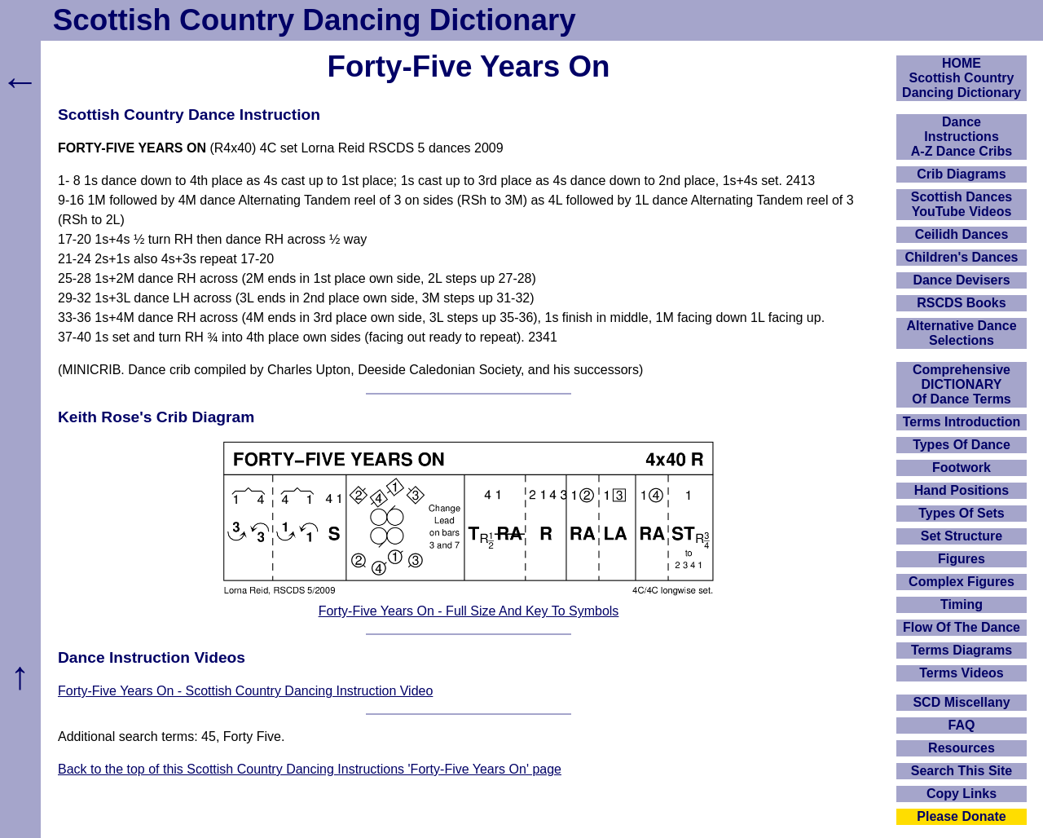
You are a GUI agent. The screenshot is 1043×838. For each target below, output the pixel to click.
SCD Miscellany (961, 702)
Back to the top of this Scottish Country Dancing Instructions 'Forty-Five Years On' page (309, 769)
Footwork (961, 467)
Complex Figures (961, 582)
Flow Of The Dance (961, 627)
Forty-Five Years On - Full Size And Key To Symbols (469, 611)
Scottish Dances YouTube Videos (961, 204)
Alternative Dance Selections (961, 333)
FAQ (961, 725)
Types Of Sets (961, 513)
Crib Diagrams (961, 174)
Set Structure (961, 536)
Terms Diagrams (961, 650)
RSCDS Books (961, 303)
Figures (961, 559)
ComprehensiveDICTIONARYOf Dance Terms (961, 384)
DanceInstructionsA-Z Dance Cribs (961, 136)
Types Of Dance (961, 445)
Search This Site (962, 771)
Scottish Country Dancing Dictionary (314, 20)
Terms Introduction (962, 422)
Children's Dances (962, 257)
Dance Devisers (961, 280)
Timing (961, 604)
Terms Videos (961, 673)
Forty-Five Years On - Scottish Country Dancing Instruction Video (245, 691)
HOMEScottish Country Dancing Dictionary (961, 77)
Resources (961, 748)
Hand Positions (961, 490)
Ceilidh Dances (962, 234)
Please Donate (961, 816)
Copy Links (961, 794)
